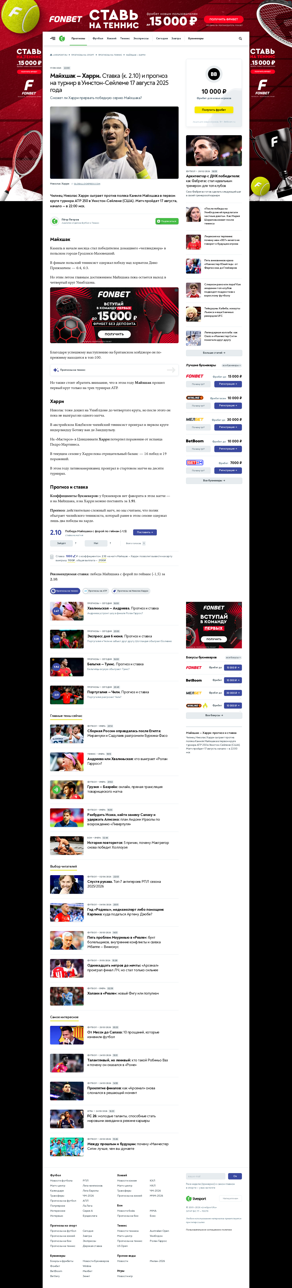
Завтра (176, 38)
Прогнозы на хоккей (62, 1236)
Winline (87, 1266)
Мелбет (88, 1271)
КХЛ (152, 1180)
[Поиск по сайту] (242, 38)
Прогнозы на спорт (82, 55)
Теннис (125, 38)
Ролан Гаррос (158, 1241)
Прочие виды (126, 1256)
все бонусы (233, 657)
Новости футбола (61, 1180)
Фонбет (55, 1266)
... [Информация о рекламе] (176, 290)
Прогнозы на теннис (110, 55)
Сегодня (162, 38)
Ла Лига (87, 1206)
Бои (119, 1205)
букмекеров (111, 495)
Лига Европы (91, 1190)
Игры (120, 1271)
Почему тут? (198, 384)
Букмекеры (196, 38)
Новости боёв (126, 1211)
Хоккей (111, 38)
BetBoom (56, 1271)
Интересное (57, 1211)
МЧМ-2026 (156, 1196)
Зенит (86, 1276)
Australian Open (159, 1231)
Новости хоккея (127, 1180)
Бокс (153, 1216)
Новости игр (125, 1276)
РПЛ (85, 1180)
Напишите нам (230, 1198)
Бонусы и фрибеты (61, 1261)
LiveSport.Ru (60, 55)
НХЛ (152, 1185)
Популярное (57, 1206)
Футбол (98, 38)
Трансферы (57, 1196)
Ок (235, 1176)
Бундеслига (90, 1216)
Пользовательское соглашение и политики (209, 1229)
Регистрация (228, 384)
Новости (122, 1261)
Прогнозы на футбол (63, 1201)
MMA (153, 1211)
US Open (122, 1246)
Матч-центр (57, 1185)
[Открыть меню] (53, 38)
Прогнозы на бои (60, 1241)
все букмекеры (232, 365)
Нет (96, 543)
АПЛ (85, 1201)
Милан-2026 (157, 1261)
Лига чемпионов (93, 1185)
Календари (57, 1190)
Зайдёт (61, 543)
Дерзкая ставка (92, 1246)
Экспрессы (140, 38)
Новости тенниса (128, 1231)
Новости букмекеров (96, 1261)
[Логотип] (62, 38)
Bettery (55, 1276)
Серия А (88, 1211)
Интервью (56, 1216)
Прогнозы (78, 38)
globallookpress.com (87, 184)
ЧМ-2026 (88, 1196)
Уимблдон (156, 1236)
